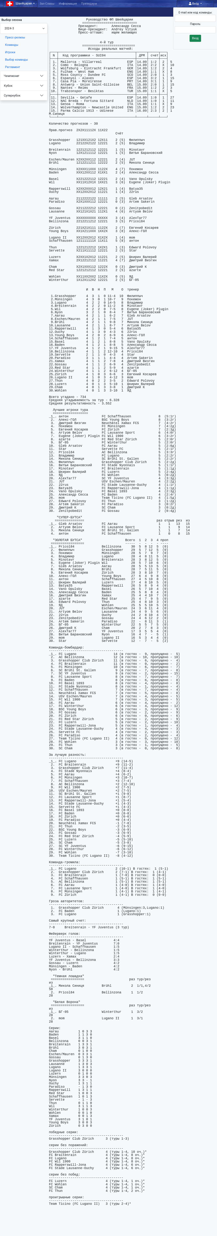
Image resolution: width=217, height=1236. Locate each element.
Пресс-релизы (15, 37)
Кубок (8, 85)
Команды (11, 45)
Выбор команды (16, 59)
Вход (194, 3)
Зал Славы (47, 3)
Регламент (12, 67)
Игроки (10, 52)
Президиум (89, 3)
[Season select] (23, 28)
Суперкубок (12, 95)
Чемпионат (11, 76)
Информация (68, 3)
